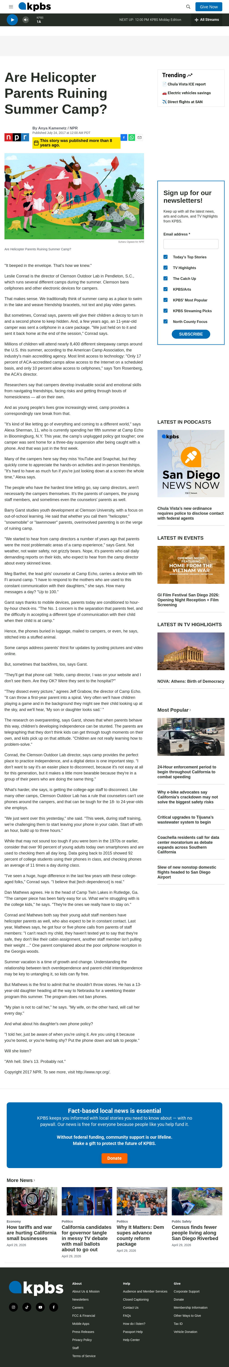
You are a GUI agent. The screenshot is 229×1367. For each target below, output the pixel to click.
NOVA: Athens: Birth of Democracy (190, 681)
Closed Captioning (135, 1299)
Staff (75, 1348)
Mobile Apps (80, 1324)
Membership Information (191, 1307)
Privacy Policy (82, 1340)
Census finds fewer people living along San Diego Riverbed (195, 1232)
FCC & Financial (83, 1315)
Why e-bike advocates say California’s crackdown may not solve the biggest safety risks (187, 797)
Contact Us (130, 1307)
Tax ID (178, 1324)
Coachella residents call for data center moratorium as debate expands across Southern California (188, 845)
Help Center (131, 1340)
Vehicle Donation (185, 1332)
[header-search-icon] (188, 7)
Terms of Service (83, 1356)
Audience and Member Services (145, 1291)
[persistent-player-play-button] (12, 22)
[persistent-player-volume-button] (26, 22)
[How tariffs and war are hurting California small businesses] (32, 1201)
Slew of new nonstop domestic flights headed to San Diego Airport (186, 872)
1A (39, 24)
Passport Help (133, 1332)
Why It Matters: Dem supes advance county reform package (140, 1235)
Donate (114, 1158)
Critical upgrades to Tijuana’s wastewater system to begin (185, 819)
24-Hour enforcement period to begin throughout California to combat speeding (186, 772)
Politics (67, 1221)
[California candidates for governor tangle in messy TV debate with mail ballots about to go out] (87, 1201)
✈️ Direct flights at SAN (182, 102)
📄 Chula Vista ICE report (184, 84)
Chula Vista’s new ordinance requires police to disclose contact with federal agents (190, 513)
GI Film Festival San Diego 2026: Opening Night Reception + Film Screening (188, 600)
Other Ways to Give (187, 1315)
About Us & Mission (86, 1291)
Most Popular (174, 710)
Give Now (209, 6)
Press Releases (83, 1332)
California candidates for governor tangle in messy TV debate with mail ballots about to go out (87, 1238)
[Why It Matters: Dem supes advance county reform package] (142, 1201)
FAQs (127, 1315)
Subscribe (191, 334)
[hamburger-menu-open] (11, 6)
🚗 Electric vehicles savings (186, 93)
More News (21, 1180)
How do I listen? (134, 1324)
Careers (77, 1307)
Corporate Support (186, 1291)
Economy (14, 1221)
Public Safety (181, 1221)
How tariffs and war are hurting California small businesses (31, 1232)
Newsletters (80, 1299)
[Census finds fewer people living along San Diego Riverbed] (197, 1201)
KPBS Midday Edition (165, 22)
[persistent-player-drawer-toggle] (206, 22)
